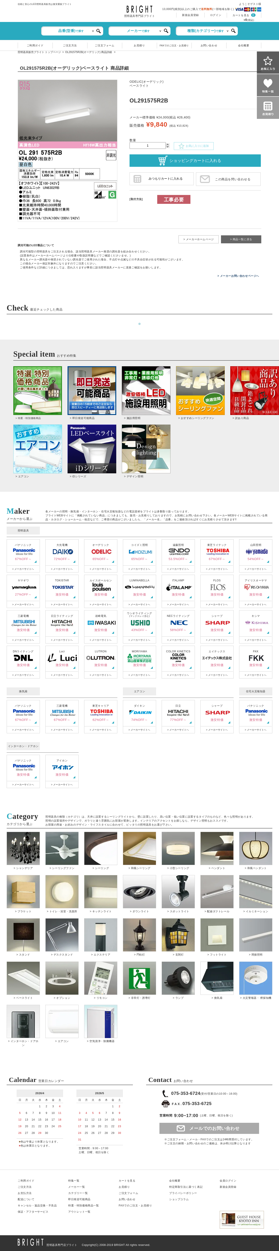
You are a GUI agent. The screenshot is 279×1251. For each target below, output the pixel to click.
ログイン (215, 15)
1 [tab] (139, 324)
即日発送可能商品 (79, 1199)
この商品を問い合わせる (233, 179)
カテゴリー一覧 (78, 1193)
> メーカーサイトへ (23, 569)
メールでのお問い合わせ (214, 1128)
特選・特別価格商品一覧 (83, 1205)
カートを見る (240, 15)
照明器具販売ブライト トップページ (39, 52)
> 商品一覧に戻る (241, 239)
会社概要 (243, 45)
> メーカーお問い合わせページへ (238, 275)
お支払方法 (25, 1193)
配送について (26, 1199)
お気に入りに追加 (194, 146)
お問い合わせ (209, 45)
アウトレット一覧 (79, 1211)
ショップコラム (179, 1199)
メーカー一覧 (76, 1186)
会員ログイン (228, 1180)
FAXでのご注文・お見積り (174, 45)
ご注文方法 (70, 45)
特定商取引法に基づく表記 (186, 1186)
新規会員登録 (190, 15)
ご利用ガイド (35, 45)
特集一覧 (73, 1180)
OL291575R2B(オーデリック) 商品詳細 (88, 52)
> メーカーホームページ (198, 239)
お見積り (139, 45)
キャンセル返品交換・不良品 (37, 1205)
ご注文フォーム (104, 45)
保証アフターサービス (33, 1211)
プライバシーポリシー (183, 1193)
